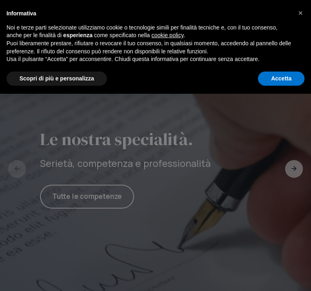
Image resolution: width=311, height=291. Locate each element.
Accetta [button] (281, 275)
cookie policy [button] (167, 232)
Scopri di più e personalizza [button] (56, 275)
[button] (300, 210)
